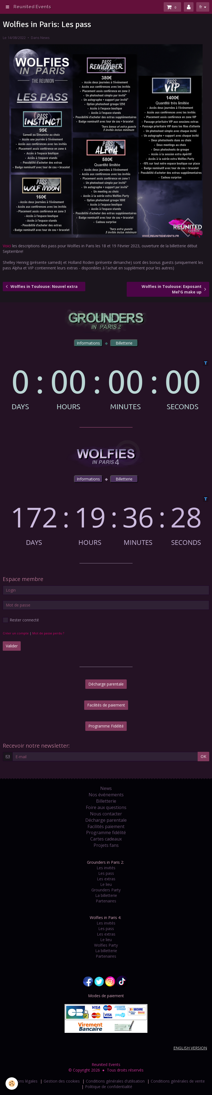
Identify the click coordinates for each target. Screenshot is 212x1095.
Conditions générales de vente (178, 1081)
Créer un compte (16, 633)
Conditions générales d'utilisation (115, 1081)
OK (203, 756)
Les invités (106, 867)
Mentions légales (22, 1081)
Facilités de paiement (106, 705)
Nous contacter (106, 814)
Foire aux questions (106, 807)
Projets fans (106, 845)
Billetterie (106, 801)
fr (200, 6)
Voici (7, 245)
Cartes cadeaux (106, 839)
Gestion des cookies (62, 1081)
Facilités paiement (106, 826)
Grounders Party (106, 889)
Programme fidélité (106, 832)
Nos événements (106, 795)
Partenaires (106, 901)
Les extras (106, 878)
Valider (12, 645)
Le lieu (106, 884)
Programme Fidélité (106, 726)
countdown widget (106, 385)
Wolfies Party (106, 945)
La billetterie (106, 895)
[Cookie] (12, 1083)
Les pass (106, 873)
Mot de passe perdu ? (48, 633)
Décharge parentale (106, 684)
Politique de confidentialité (108, 1086)
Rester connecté (21, 620)
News (45, 37)
